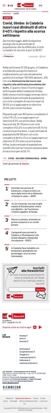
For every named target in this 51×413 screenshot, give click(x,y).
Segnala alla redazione (23, 398)
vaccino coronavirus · (28, 158)
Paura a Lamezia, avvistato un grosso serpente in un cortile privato (26, 222)
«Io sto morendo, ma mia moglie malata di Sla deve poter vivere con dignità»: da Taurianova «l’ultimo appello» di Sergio (26, 207)
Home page (7, 13)
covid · (11, 158)
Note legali (13, 401)
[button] (45, 15)
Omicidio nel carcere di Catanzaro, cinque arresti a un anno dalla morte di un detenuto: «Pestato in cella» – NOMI (27, 192)
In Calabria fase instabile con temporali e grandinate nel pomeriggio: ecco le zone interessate (25, 252)
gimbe (44, 158)
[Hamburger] (4, 5)
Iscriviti (40, 289)
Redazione (9, 398)
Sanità (16, 13)
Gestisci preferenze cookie (28, 401)
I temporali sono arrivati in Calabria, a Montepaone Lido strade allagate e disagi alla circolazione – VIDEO (25, 236)
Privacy (35, 398)
